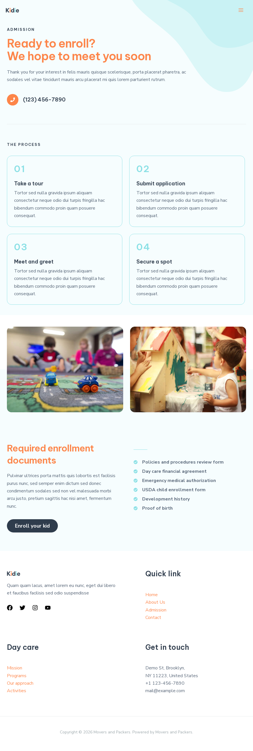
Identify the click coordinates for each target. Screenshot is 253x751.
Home (151, 595)
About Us (155, 602)
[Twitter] (22, 608)
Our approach (20, 683)
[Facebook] (10, 608)
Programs (16, 676)
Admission (155, 610)
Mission (14, 668)
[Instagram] (35, 608)
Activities (16, 691)
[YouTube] (48, 608)
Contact (153, 617)
